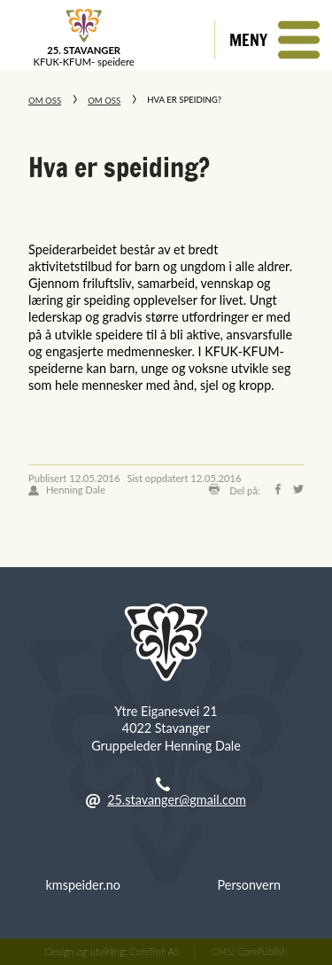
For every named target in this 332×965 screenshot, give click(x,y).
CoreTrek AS (154, 951)
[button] (273, 40)
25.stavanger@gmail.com (176, 799)
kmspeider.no (83, 884)
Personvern (249, 884)
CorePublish (262, 951)
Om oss (44, 100)
